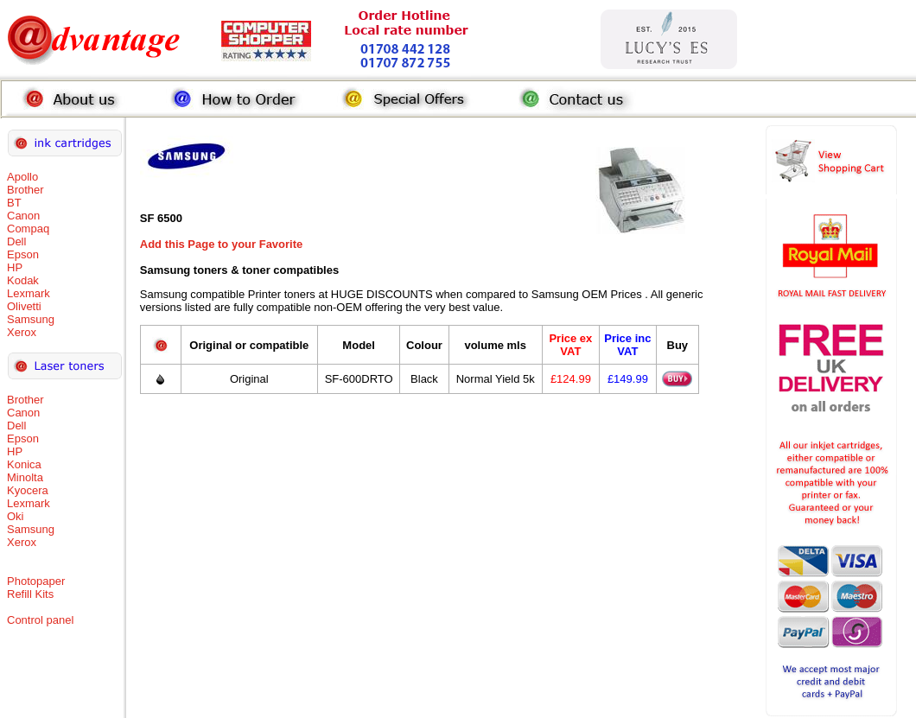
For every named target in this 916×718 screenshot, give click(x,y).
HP (14, 267)
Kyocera (27, 490)
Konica (24, 464)
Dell (16, 241)
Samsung (30, 319)
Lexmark (28, 293)
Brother (25, 189)
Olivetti (24, 306)
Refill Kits (30, 594)
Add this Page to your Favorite (221, 244)
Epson (23, 254)
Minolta (25, 477)
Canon (23, 215)
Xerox (21, 332)
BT (14, 202)
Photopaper (36, 581)
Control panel (40, 619)
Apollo (22, 176)
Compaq (28, 228)
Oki (15, 516)
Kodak (23, 280)
